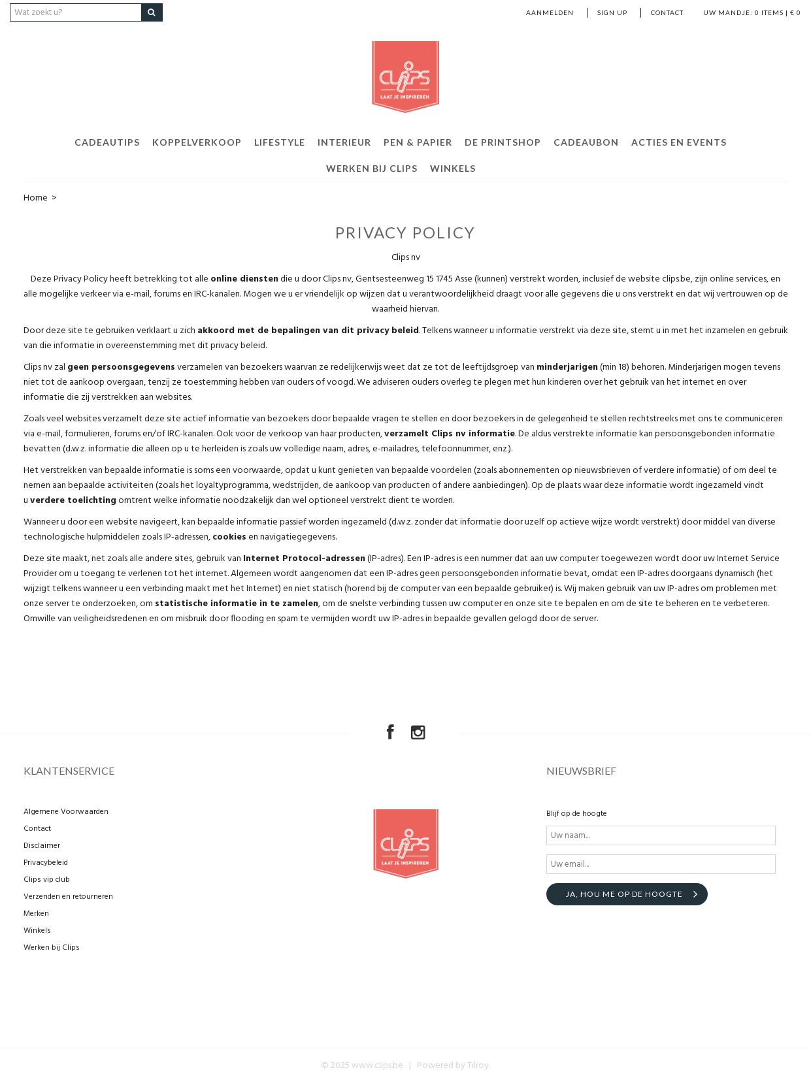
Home (36, 198)
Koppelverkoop (197, 142)
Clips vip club (47, 879)
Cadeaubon (586, 142)
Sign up (612, 12)
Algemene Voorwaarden (66, 811)
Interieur (344, 142)
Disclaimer (42, 845)
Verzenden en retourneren (68, 896)
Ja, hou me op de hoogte (624, 894)
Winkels (453, 168)
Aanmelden (550, 12)
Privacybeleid (46, 862)
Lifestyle (279, 142)
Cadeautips (107, 142)
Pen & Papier (418, 142)
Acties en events (679, 142)
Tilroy (478, 1065)
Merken (36, 913)
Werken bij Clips (372, 168)
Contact (667, 12)
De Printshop (503, 142)
